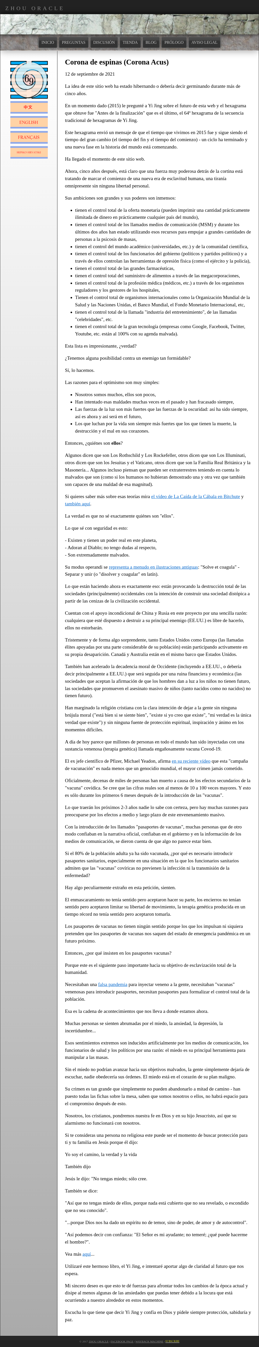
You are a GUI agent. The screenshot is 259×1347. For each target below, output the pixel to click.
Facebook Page (122, 1341)
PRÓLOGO (174, 42)
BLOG (151, 42)
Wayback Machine (149, 1341)
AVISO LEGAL (204, 42)
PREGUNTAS (73, 42)
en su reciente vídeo (191, 761)
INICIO (47, 42)
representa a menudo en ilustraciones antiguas (153, 567)
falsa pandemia (112, 984)
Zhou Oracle (99, 1341)
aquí (86, 1254)
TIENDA (130, 42)
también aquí (77, 503)
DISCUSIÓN (104, 42)
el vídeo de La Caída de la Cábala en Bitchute (195, 496)
